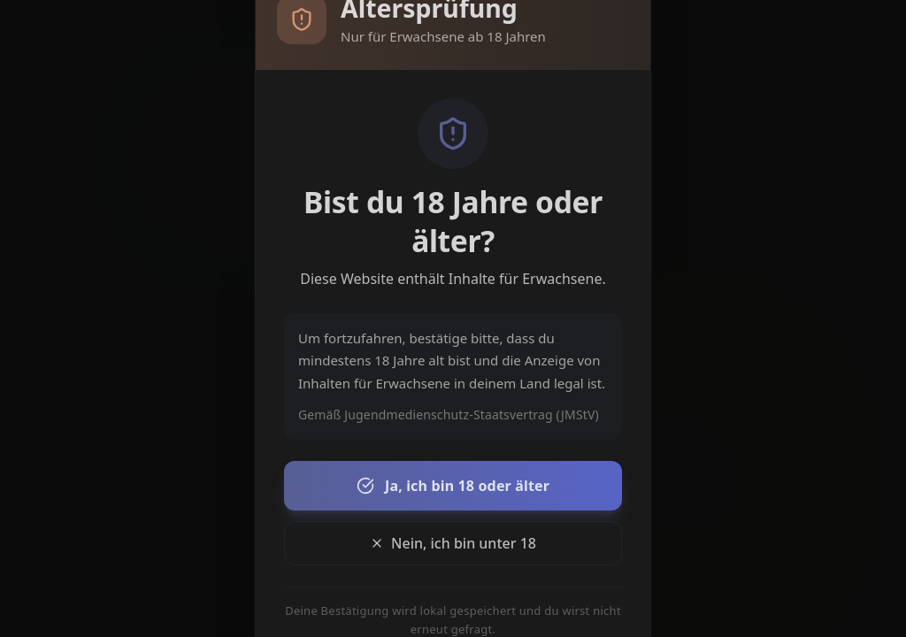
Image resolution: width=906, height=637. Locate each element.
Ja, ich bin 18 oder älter (453, 485)
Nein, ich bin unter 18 (453, 543)
